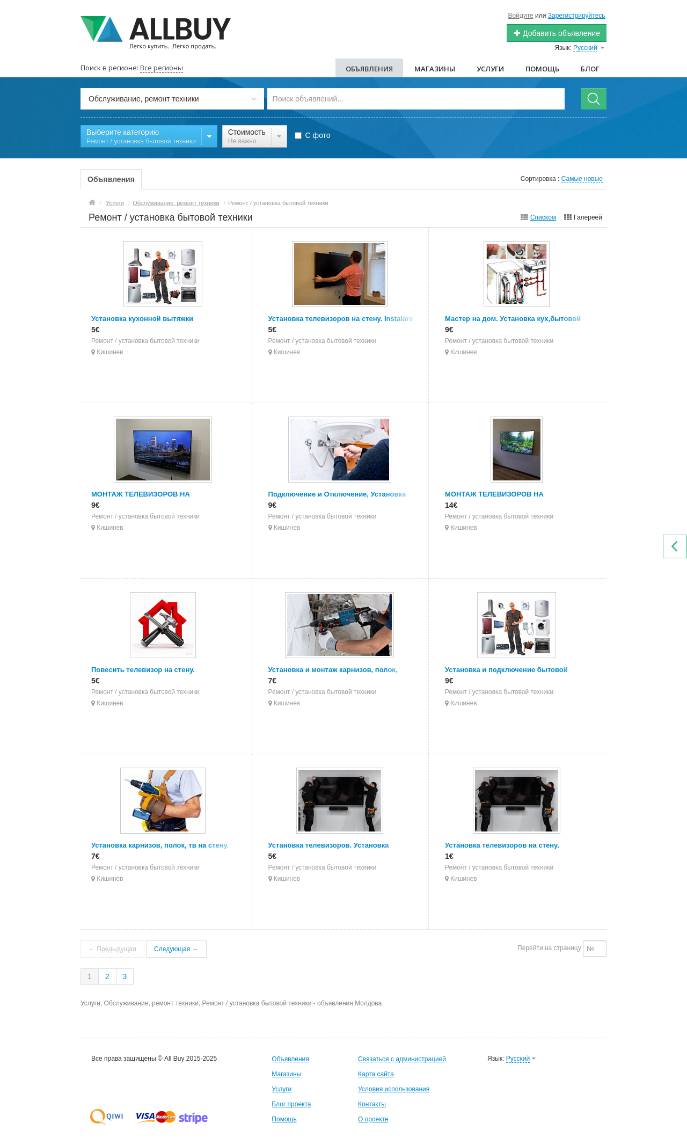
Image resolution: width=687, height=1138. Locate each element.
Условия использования (393, 1089)
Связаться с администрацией (402, 1059)
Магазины (434, 69)
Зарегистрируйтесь (576, 15)
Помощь (542, 69)
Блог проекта (291, 1104)
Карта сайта (376, 1074)
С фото (313, 135)
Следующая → (176, 949)
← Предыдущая (112, 949)
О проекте (373, 1119)
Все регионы (161, 67)
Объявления (369, 69)
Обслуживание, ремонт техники (176, 203)
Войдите (520, 15)
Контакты (372, 1104)
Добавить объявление (556, 33)
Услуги (490, 69)
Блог (590, 69)
